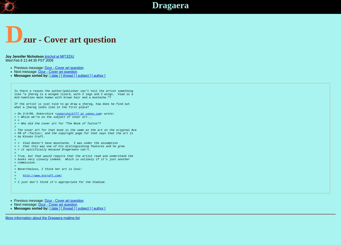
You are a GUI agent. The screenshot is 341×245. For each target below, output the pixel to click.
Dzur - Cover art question (64, 68)
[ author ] (98, 75)
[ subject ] (83, 75)
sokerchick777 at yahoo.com (79, 119)
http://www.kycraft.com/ (42, 193)
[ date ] (55, 75)
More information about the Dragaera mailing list (42, 237)
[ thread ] (68, 75)
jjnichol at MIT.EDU (59, 56)
